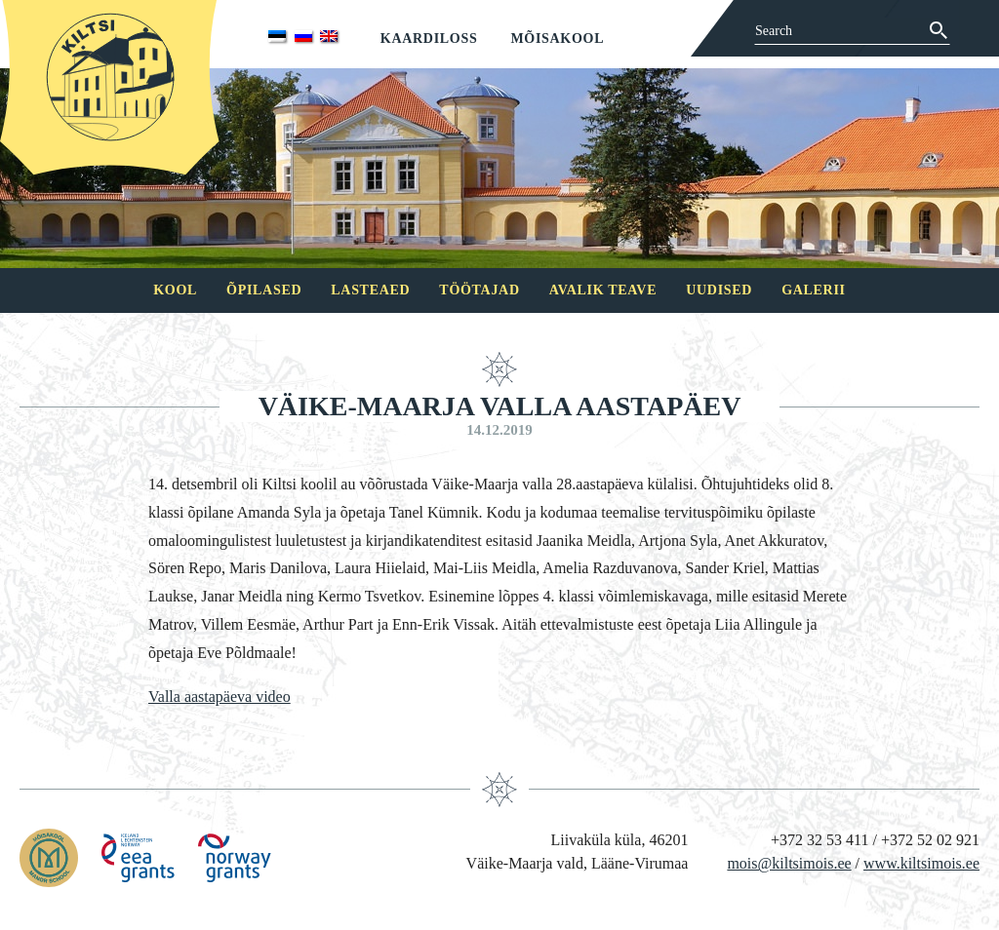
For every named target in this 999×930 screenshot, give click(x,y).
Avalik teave (603, 290)
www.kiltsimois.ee (921, 863)
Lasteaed (370, 290)
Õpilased (263, 290)
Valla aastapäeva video (219, 696)
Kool (175, 290)
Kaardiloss (429, 38)
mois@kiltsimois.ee (789, 863)
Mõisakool (557, 38)
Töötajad (479, 290)
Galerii (813, 290)
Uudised (719, 290)
